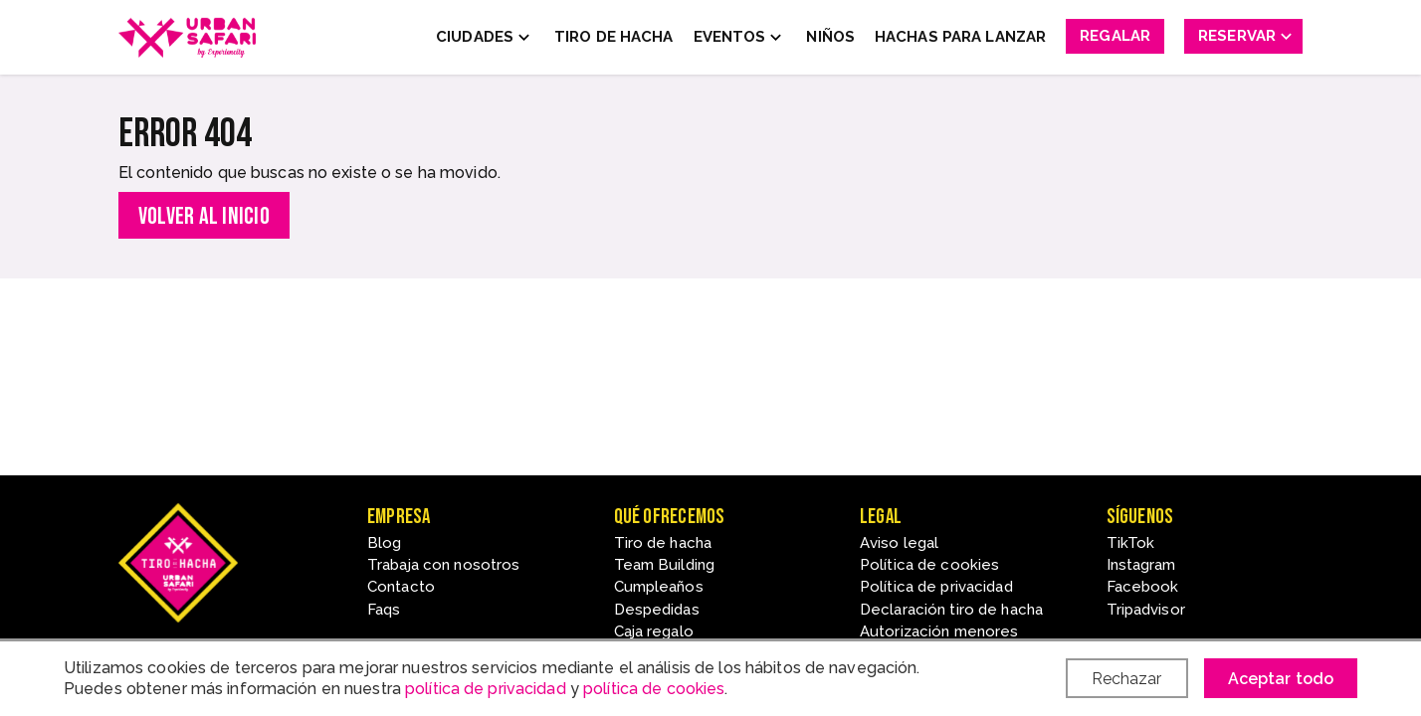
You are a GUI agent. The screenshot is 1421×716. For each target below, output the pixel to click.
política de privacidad (485, 688)
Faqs (383, 610)
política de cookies (653, 688)
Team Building (664, 565)
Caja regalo (654, 631)
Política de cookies (929, 565)
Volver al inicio (204, 216)
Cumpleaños (659, 587)
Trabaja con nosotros (443, 565)
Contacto (401, 587)
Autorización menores (939, 631)
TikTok (1131, 543)
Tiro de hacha (663, 543)
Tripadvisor (1146, 610)
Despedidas (657, 610)
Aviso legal (899, 543)
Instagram (1141, 565)
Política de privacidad (936, 587)
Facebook (1143, 587)
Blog (384, 543)
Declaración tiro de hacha (951, 610)
